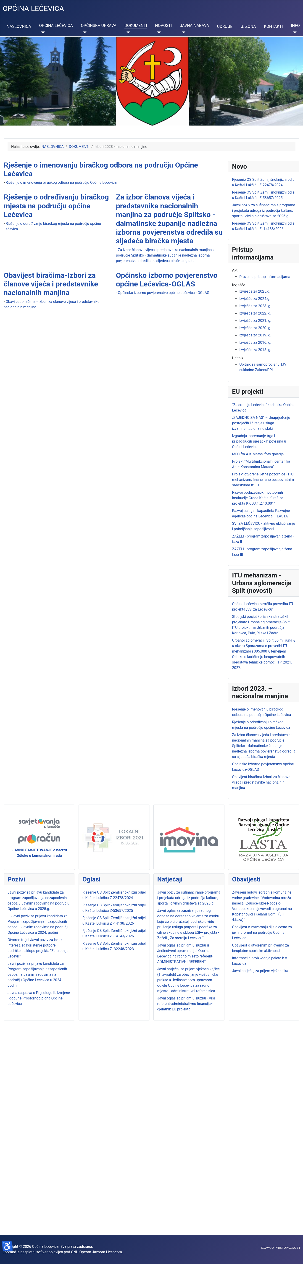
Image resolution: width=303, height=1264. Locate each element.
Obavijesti (246, 879)
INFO (295, 25)
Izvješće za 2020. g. (255, 328)
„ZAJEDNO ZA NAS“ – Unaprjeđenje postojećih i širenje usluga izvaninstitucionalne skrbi (261, 423)
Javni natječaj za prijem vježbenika (260, 971)
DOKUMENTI (135, 25)
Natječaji (170, 879)
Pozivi (16, 879)
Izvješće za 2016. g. (255, 342)
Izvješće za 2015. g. (255, 350)
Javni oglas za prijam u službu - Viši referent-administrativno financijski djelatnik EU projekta (186, 1003)
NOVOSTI (163, 25)
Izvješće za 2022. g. (255, 313)
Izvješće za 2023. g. (255, 306)
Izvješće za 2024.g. (254, 298)
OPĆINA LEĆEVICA (56, 25)
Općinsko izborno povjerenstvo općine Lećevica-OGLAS (167, 279)
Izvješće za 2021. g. (255, 320)
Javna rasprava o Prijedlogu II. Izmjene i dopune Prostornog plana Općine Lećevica (39, 998)
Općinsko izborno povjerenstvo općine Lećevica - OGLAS (163, 293)
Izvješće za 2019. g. (255, 335)
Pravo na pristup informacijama (264, 277)
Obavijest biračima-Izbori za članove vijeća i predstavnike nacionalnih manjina (51, 284)
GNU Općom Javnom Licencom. (97, 1252)
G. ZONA (248, 26)
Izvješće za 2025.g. (254, 291)
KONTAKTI (273, 26)
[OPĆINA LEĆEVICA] (42, 32)
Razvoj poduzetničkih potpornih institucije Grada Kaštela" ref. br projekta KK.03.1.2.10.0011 (257, 498)
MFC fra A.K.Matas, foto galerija (258, 454)
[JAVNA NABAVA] (183, 32)
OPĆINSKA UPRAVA (98, 25)
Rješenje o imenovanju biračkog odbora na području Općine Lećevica (60, 182)
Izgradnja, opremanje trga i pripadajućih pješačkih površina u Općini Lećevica (259, 441)
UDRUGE (224, 26)
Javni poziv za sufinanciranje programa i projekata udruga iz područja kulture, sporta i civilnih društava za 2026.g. (188, 897)
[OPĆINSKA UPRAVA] (84, 32)
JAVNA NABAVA (194, 25)
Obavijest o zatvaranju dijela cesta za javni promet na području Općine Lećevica (262, 932)
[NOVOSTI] (158, 32)
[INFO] (294, 32)
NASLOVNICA (19, 26)
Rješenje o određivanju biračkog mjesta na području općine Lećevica (56, 206)
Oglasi (91, 879)
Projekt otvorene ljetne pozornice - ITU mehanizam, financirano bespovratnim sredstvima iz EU (263, 479)
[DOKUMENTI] (127, 32)
